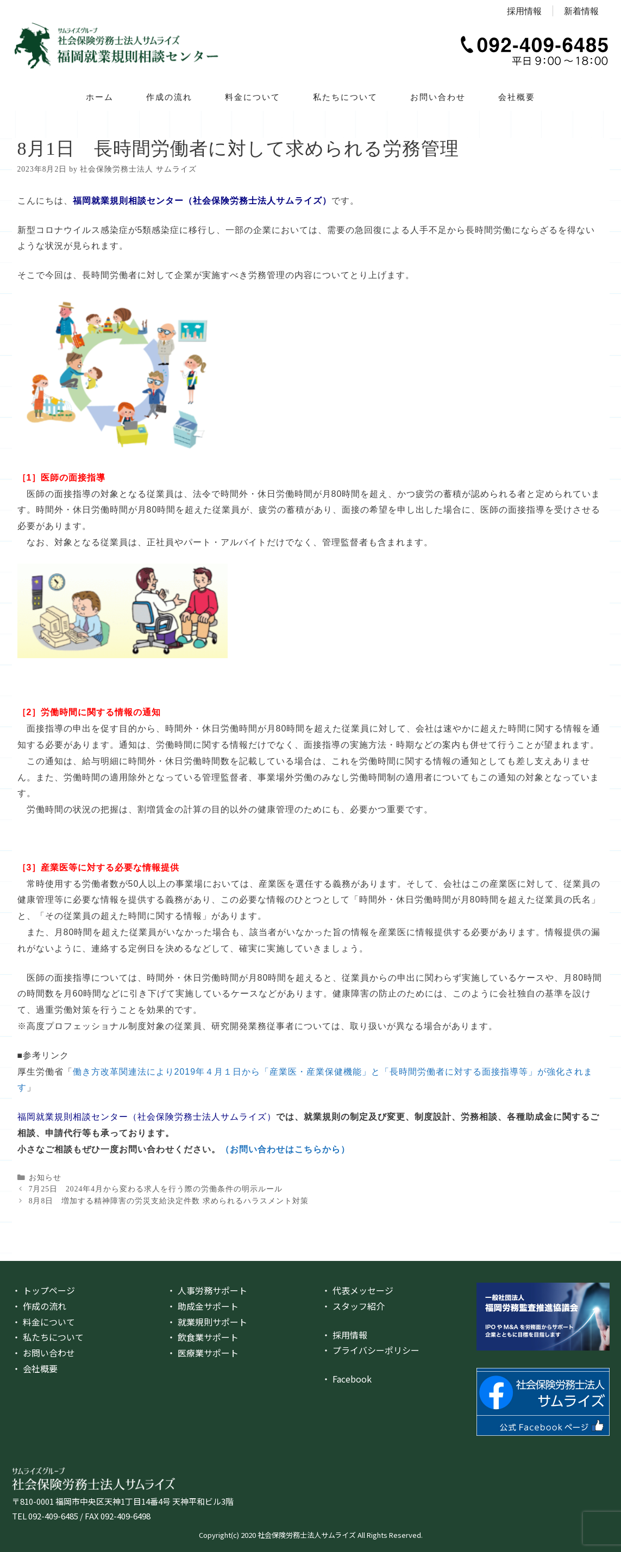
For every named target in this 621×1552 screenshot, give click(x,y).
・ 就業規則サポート (207, 1321)
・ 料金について (43, 1321)
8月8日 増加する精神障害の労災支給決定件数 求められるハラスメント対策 (169, 1201)
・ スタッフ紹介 (353, 1306)
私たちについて (345, 97)
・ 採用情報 (344, 1334)
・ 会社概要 (35, 1368)
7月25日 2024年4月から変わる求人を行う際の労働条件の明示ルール (156, 1189)
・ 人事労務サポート (207, 1290)
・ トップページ (43, 1290)
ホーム (100, 97)
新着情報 (581, 10)
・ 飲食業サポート (203, 1336)
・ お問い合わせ (43, 1352)
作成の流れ (169, 97)
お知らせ (45, 1178)
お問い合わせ (438, 97)
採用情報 (524, 10)
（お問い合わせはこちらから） (285, 1149)
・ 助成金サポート (203, 1306)
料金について (252, 97)
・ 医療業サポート (203, 1352)
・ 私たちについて (48, 1336)
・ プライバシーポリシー (370, 1350)
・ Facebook (347, 1378)
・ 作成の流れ (39, 1306)
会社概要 (516, 97)
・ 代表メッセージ (357, 1290)
